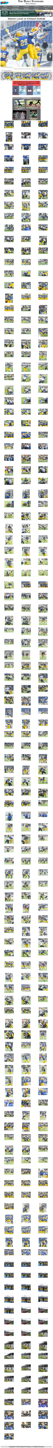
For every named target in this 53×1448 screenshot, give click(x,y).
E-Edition (26, 6)
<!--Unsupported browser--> (26, 108)
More (47, 9)
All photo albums (7, 70)
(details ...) (31, 85)
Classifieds (16, 9)
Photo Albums (47, 6)
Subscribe (16, 6)
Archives (37, 7)
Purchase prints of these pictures (41, 70)
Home (5, 6)
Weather (26, 9)
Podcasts (5, 9)
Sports (36, 9)
